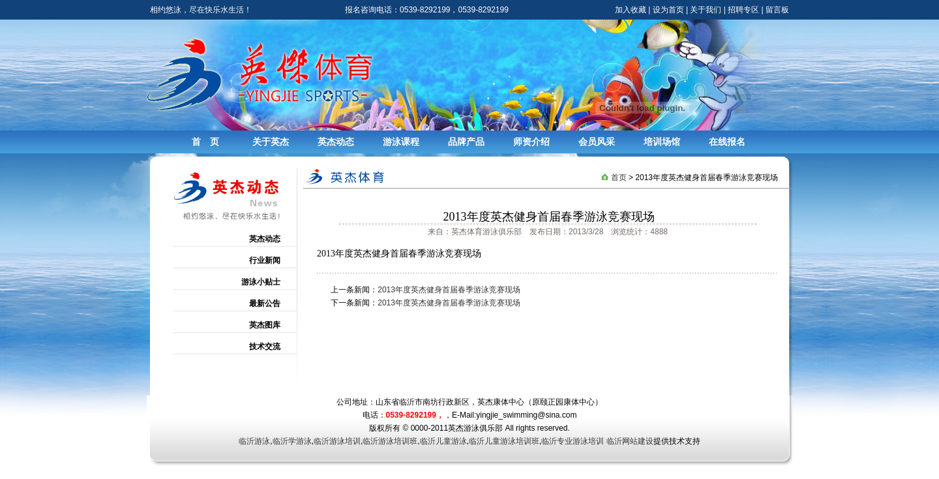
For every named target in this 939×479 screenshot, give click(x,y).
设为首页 (668, 9)
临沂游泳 (254, 441)
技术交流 (264, 346)
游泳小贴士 (260, 281)
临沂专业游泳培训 (572, 441)
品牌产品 (466, 141)
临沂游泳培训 (337, 441)
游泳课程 (401, 141)
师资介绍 (531, 141)
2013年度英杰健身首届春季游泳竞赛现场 (449, 289)
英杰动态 (336, 141)
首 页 (205, 141)
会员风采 (596, 141)
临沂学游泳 (292, 441)
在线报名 (727, 141)
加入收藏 (630, 9)
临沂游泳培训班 (390, 441)
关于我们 (705, 9)
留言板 (777, 9)
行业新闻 (264, 260)
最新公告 (264, 303)
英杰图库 (264, 325)
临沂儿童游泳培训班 (504, 441)
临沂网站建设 (629, 441)
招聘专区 (743, 9)
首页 (619, 177)
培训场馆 (662, 141)
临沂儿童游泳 (443, 441)
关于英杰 (270, 141)
